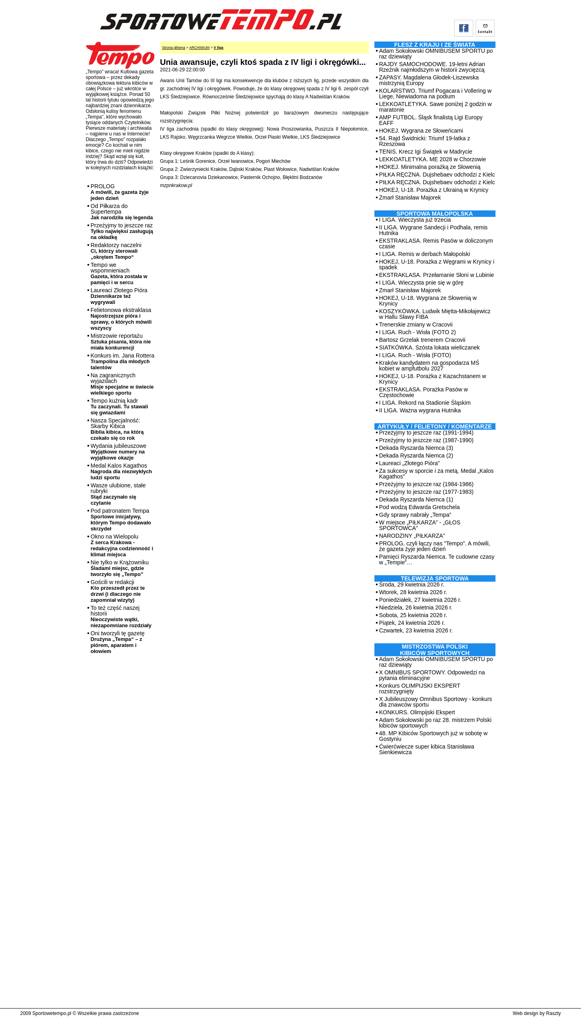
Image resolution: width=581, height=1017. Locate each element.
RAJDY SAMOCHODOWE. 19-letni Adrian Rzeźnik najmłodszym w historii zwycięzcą (432, 67)
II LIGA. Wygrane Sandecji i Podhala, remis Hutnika (433, 230)
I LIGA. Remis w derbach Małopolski (424, 254)
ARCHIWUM (199, 48)
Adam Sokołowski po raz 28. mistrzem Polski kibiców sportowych (435, 723)
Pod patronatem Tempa (121, 519)
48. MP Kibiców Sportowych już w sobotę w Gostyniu (433, 736)
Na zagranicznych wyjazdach (122, 384)
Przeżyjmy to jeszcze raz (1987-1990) (426, 440)
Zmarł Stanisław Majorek (410, 197)
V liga (219, 48)
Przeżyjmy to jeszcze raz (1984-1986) (426, 484)
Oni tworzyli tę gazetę (118, 642)
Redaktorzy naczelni (116, 251)
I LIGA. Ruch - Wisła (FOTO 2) (417, 332)
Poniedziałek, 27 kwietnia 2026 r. (420, 600)
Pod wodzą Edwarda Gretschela (419, 507)
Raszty (553, 1013)
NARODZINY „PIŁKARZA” (412, 535)
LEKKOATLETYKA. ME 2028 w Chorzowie (432, 159)
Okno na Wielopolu (122, 545)
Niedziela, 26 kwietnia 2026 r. (416, 607)
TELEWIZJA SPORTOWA (435, 578)
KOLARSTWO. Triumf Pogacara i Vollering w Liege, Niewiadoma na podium (435, 93)
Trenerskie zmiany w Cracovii (416, 324)
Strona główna (174, 48)
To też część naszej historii (121, 616)
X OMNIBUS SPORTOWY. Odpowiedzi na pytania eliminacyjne (432, 675)
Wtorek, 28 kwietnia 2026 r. (413, 592)
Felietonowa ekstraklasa (121, 319)
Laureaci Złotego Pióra (119, 296)
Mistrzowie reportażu (121, 342)
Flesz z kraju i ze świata (434, 45)
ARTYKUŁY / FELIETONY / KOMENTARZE (435, 426)
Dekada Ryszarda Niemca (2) (416, 455)
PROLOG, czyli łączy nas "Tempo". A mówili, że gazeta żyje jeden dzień (434, 546)
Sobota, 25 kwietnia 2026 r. (413, 615)
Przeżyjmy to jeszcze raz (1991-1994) (426, 432)
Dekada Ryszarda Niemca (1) (416, 499)
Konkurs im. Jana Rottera (123, 361)
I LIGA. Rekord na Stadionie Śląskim (425, 402)
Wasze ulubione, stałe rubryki (118, 494)
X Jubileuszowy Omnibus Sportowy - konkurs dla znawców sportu (435, 702)
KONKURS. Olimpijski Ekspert (417, 712)
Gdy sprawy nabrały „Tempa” (415, 515)
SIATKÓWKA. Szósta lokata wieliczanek (429, 347)
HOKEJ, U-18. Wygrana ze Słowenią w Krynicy (428, 301)
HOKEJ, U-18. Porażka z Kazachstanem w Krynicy (432, 379)
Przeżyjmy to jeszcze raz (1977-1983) (426, 492)
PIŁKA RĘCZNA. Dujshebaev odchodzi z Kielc (437, 174)
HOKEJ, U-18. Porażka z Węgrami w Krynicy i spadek (437, 264)
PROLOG (120, 192)
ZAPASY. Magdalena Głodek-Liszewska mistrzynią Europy (429, 80)
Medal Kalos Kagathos (121, 471)
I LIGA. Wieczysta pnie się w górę (421, 282)
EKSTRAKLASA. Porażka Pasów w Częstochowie (423, 392)
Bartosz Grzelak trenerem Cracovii (422, 340)
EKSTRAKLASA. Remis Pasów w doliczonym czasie (436, 243)
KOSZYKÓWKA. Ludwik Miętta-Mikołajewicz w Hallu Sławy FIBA (435, 314)
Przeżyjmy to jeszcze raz (122, 231)
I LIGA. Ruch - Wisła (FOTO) (415, 355)
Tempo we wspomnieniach (119, 273)
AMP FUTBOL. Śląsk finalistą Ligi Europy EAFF (431, 120)
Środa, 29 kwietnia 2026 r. (412, 584)
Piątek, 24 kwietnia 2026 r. (412, 623)
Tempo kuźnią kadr (119, 406)
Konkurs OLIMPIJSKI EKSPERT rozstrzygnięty (419, 688)
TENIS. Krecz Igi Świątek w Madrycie (425, 151)
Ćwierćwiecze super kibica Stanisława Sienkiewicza (426, 749)
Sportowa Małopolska (435, 213)
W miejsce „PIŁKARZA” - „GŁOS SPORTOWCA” (419, 525)
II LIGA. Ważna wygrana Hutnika (420, 410)
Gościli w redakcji (118, 591)
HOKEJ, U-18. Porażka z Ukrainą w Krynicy (434, 190)
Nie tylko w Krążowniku (120, 568)
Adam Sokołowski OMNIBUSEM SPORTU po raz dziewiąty (436, 54)
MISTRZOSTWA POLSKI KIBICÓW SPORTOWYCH (434, 649)
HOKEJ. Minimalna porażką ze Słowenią (430, 167)
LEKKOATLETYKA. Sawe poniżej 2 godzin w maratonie (435, 107)
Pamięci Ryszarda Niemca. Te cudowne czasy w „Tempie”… (437, 559)
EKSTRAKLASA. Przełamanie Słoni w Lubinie (436, 275)
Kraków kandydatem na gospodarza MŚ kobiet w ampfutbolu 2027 (429, 366)
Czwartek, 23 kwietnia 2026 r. (416, 630)
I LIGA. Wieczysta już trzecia (415, 219)
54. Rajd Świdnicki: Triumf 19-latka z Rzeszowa (424, 141)
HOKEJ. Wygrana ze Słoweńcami (421, 130)
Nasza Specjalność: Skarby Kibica (117, 429)
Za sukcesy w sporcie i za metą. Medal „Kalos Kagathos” (436, 474)
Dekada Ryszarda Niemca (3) (416, 448)
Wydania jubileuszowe (118, 452)
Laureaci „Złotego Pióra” (409, 463)
